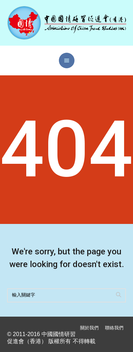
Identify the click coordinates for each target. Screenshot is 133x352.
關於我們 (89, 327)
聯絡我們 (114, 327)
